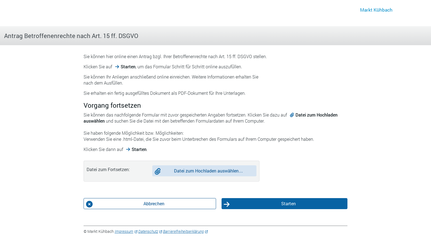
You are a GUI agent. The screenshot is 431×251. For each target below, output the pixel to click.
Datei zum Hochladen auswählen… (208, 171)
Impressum (124, 231)
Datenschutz (148, 231)
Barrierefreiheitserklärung (183, 231)
